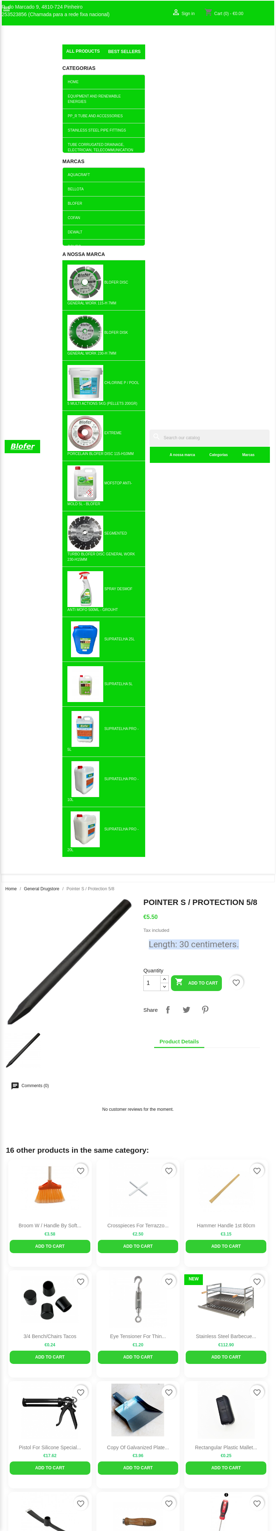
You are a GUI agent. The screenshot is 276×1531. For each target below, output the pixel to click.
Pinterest (205, 214)
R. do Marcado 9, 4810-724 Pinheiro (42, 7)
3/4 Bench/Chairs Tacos (49, 541)
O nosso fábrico (22, 1197)
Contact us (17, 1205)
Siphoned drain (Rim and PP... (50, 873)
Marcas (177, 57)
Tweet (186, 214)
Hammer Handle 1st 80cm (226, 430)
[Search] (174, 40)
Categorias (147, 57)
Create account (230, 1205)
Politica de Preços (94, 1242)
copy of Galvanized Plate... (138, 652)
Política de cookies (95, 1265)
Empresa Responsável (99, 1235)
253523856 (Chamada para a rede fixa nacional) (56, 14)
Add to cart (196, 187)
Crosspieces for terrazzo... (138, 430)
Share (168, 214)
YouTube (44, 1100)
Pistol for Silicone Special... (50, 652)
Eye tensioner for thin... (138, 541)
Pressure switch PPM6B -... (226, 873)
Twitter (28, 1100)
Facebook (12, 1100)
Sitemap (14, 1212)
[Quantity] (152, 187)
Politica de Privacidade (99, 1250)
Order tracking (228, 1190)
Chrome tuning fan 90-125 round (138, 984)
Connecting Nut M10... (138, 873)
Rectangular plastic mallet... (226, 652)
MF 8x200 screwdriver (226, 763)
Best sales (85, 1197)
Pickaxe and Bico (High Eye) (50, 763)
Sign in (220, 1197)
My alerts (223, 1212)
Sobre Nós (16, 1190)
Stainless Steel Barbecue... (226, 541)
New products (89, 1190)
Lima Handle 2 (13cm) (138, 763)
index (68, 48)
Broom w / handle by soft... (50, 430)
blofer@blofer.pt (164, 1244)
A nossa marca (111, 57)
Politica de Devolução (98, 1257)
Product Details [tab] (179, 246)
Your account (236, 1178)
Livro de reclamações (98, 1227)
